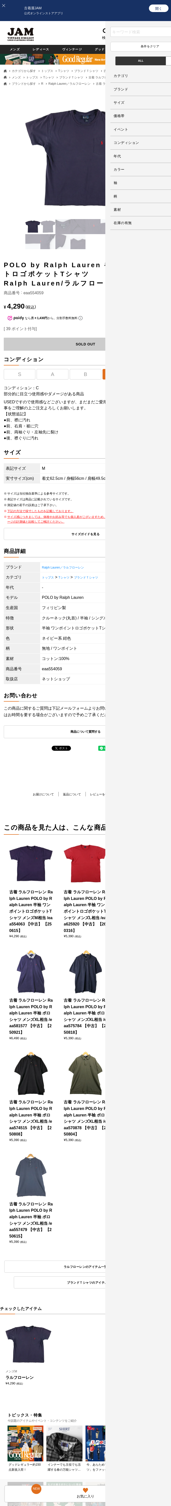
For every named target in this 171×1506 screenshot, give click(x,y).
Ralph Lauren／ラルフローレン (69, 83)
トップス (47, 71)
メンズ (17, 49)
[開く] (158, 8)
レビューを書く (103, 795)
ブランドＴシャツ (86, 71)
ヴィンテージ (88, 49)
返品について (69, 795)
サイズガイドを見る (85, 534)
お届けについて (35, 795)
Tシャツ (63, 71)
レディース (49, 49)
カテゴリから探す (24, 71)
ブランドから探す (24, 83)
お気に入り (116, 38)
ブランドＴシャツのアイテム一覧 (129, 1268)
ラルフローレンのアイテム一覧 (42, 1268)
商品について (137, 798)
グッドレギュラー (135, 49)
